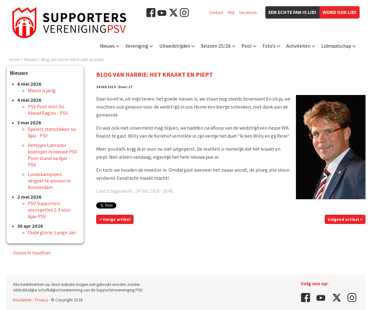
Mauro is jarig (42, 90)
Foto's (269, 46)
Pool (247, 46)
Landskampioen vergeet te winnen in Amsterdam (49, 181)
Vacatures (248, 12)
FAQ (231, 12)
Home (14, 59)
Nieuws (107, 46)
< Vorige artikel (114, 219)
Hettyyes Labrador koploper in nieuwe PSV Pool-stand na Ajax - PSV (52, 155)
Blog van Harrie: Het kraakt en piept (72, 59)
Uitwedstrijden (174, 46)
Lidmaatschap (336, 46)
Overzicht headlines (31, 253)
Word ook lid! (340, 12)
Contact (216, 12)
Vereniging (137, 46)
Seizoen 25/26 (216, 46)
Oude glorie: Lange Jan (52, 232)
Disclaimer (22, 300)
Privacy (41, 300)
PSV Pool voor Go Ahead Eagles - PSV (48, 109)
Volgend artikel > (345, 219)
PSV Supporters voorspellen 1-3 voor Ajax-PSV (49, 210)
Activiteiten (298, 46)
